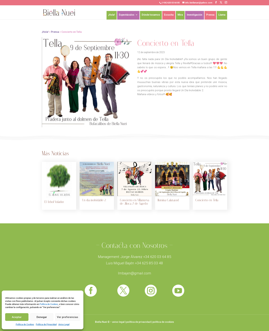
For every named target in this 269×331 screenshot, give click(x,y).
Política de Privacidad (46, 324)
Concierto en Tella (206, 200)
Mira (180, 15)
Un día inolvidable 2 (94, 200)
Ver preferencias (67, 317)
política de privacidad (138, 322)
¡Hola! (111, 15)
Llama (221, 15)
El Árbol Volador (54, 202)
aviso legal (118, 322)
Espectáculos (126, 15)
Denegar (42, 317)
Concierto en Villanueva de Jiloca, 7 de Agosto (134, 202)
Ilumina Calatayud (168, 200)
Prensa (210, 15)
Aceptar (17, 317)
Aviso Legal (63, 324)
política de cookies (163, 322)
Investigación (194, 15)
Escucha (169, 15)
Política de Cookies (49, 304)
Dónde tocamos (151, 15)
